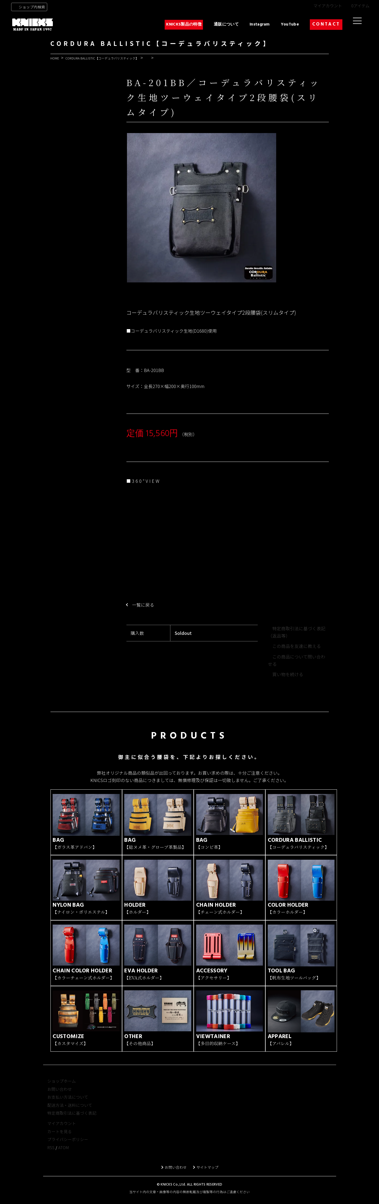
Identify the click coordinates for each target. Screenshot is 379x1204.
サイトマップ (211, 1176)
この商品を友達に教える (296, 646)
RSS (51, 1157)
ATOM (63, 1157)
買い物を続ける (287, 674)
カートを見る (59, 1141)
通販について (226, 24)
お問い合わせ (59, 1098)
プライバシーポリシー (67, 1149)
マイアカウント (327, 5)
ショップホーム (61, 1090)
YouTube (290, 24)
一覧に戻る (146, 604)
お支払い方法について (67, 1106)
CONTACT (326, 24)
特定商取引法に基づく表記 (72, 1122)
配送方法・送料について (69, 1114)
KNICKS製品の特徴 (184, 24)
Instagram (260, 24)
